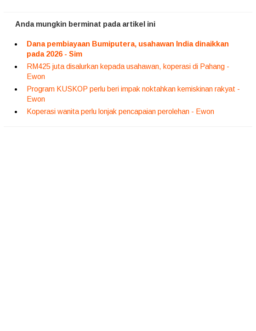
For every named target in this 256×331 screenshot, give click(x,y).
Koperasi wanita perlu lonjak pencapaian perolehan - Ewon (120, 111)
